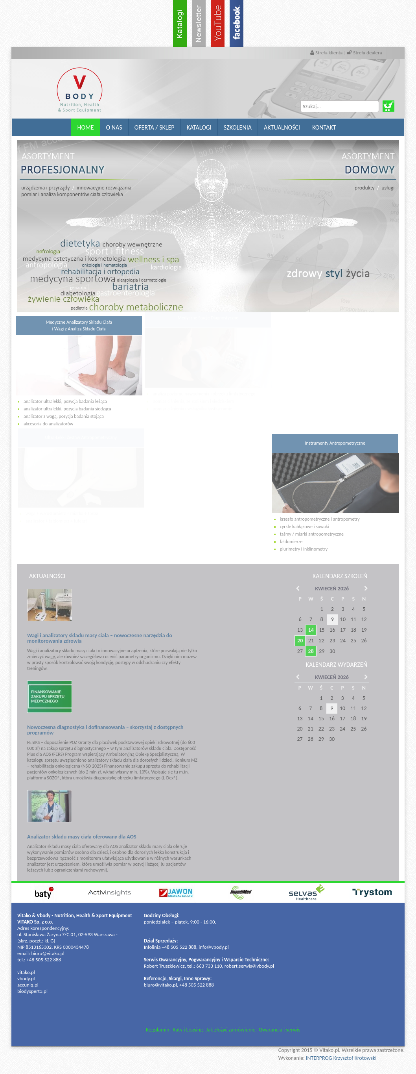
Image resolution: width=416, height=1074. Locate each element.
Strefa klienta (327, 53)
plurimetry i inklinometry (304, 545)
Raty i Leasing (188, 1029)
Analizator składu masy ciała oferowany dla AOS (78, 836)
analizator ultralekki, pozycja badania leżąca (61, 401)
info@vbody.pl (213, 947)
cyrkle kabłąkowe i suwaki (304, 523)
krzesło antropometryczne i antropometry (320, 515)
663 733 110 (209, 966)
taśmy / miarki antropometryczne (312, 530)
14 (307, 630)
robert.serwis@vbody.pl (249, 966)
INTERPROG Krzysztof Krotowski (341, 1058)
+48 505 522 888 (43, 960)
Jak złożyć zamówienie (231, 1029)
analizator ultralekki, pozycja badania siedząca (64, 409)
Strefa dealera (364, 53)
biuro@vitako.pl (47, 953)
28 (307, 651)
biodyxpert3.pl (32, 991)
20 (296, 640)
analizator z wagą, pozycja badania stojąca (60, 416)
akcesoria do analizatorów (45, 424)
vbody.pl (26, 978)
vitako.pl (26, 972)
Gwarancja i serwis (279, 1029)
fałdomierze (291, 538)
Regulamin (157, 1029)
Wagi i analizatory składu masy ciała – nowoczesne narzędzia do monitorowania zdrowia (96, 638)
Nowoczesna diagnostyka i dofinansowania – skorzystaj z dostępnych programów (102, 730)
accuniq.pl (28, 985)
